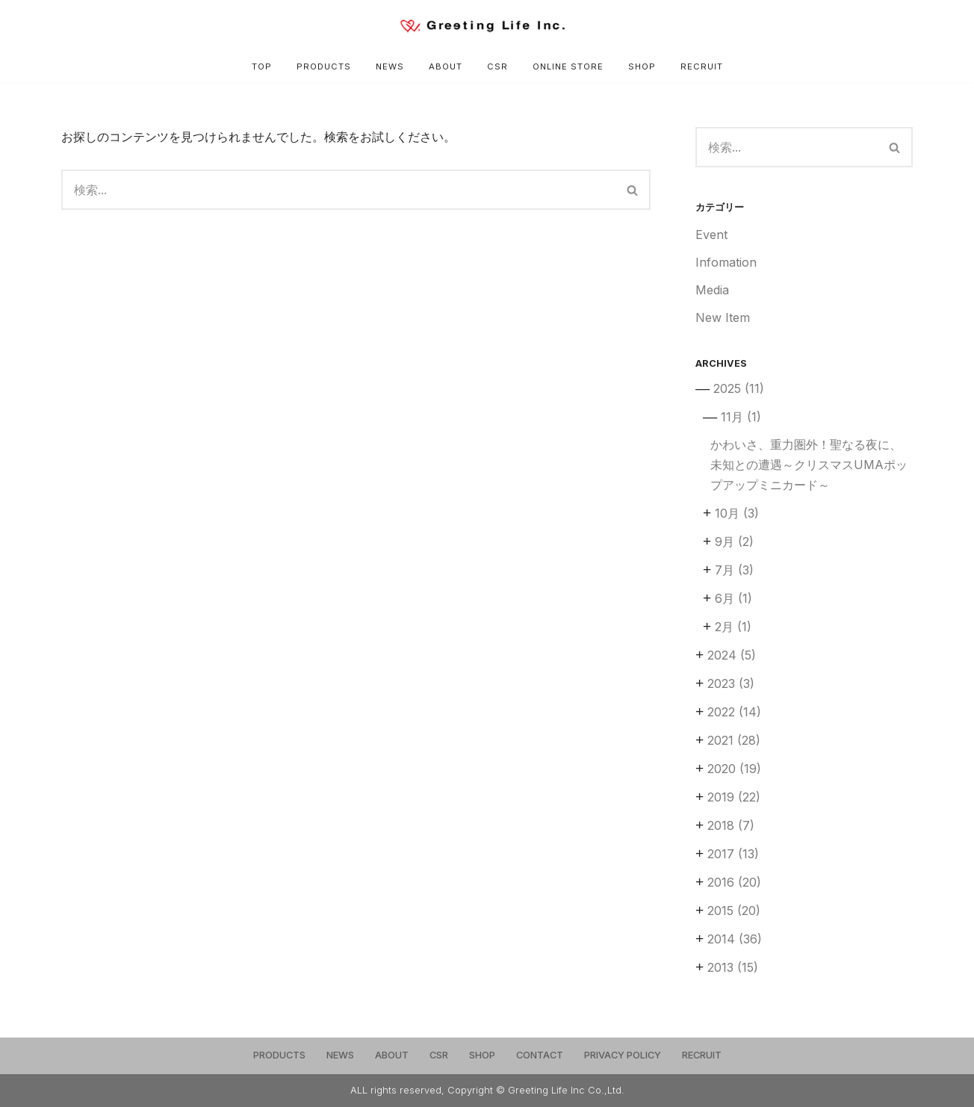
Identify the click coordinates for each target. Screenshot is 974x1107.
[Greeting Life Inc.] (487, 25)
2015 (733, 910)
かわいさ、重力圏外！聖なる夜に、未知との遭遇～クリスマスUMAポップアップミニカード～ (809, 464)
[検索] (338, 190)
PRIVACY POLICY (622, 1055)
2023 (730, 683)
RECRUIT (701, 66)
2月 (733, 626)
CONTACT (539, 1055)
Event (711, 234)
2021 (733, 740)
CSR (497, 66)
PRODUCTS (324, 66)
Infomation (726, 262)
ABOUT (445, 66)
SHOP (642, 66)
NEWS (390, 66)
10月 (737, 513)
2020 (734, 768)
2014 (734, 938)
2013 (732, 967)
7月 (734, 569)
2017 (733, 853)
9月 (734, 541)
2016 (734, 882)
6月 (733, 598)
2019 (733, 797)
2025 (738, 388)
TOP (262, 66)
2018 (730, 825)
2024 (731, 655)
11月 (741, 416)
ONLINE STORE (568, 66)
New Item (722, 317)
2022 (734, 711)
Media (712, 289)
